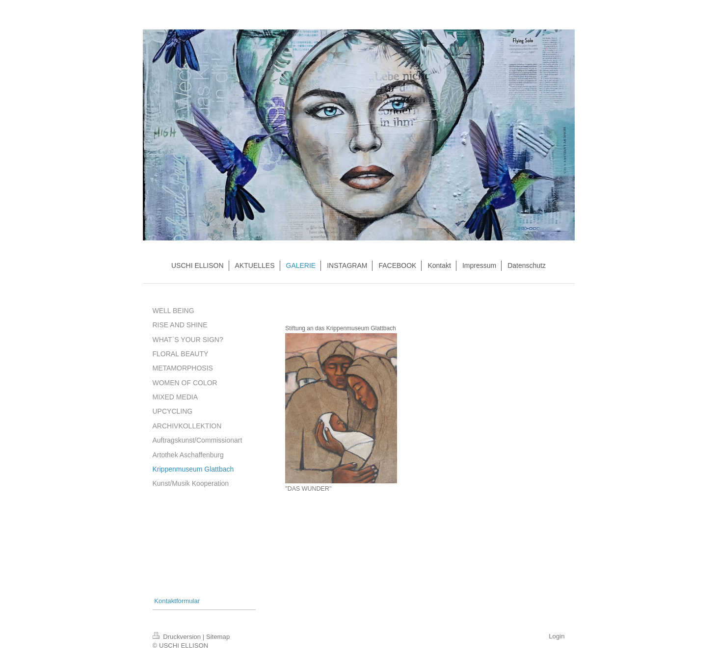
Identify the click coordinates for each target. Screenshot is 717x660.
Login (556, 636)
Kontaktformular (177, 601)
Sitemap (218, 636)
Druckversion (178, 636)
